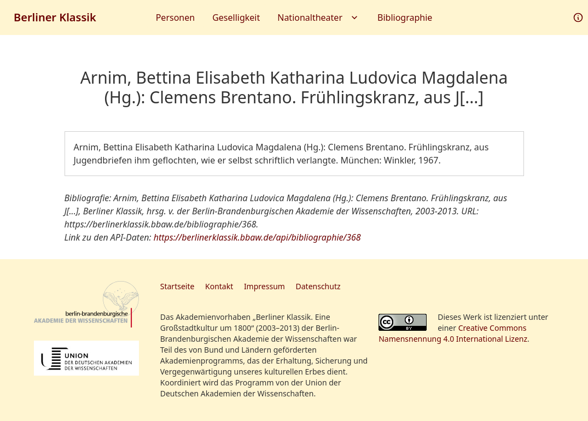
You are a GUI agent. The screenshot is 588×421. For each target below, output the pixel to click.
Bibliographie (404, 17)
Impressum (264, 286)
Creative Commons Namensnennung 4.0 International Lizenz (453, 333)
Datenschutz (318, 286)
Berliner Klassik (55, 17)
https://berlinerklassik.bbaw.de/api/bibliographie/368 (257, 237)
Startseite (177, 286)
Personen (175, 17)
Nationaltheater (318, 17)
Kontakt (219, 286)
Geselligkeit (236, 17)
